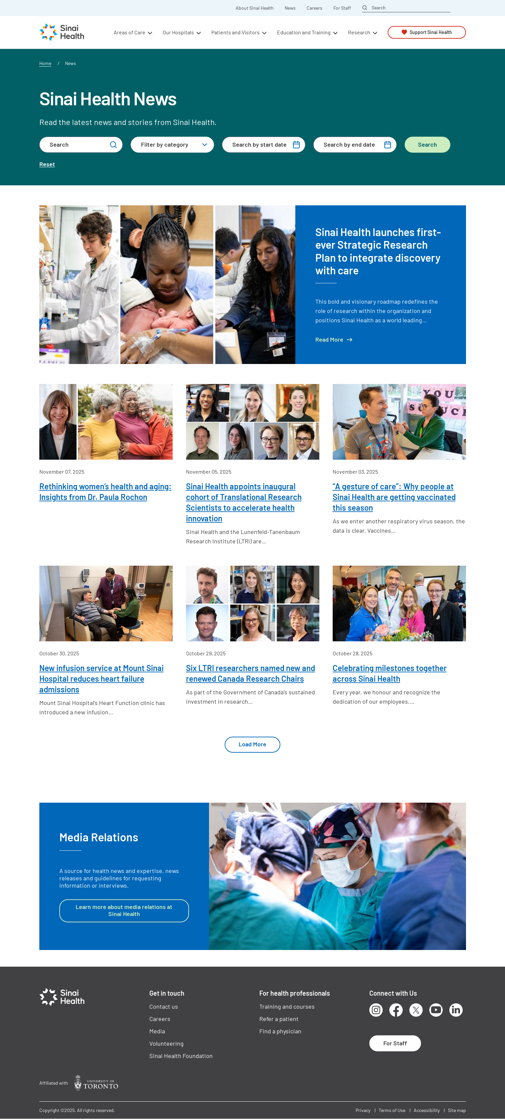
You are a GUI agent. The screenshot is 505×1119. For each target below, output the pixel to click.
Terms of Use (392, 1110)
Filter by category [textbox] (164, 144)
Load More (252, 744)
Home (45, 63)
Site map (457, 1110)
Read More (329, 339)
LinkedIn (456, 1010)
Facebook (396, 1010)
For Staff (342, 8)
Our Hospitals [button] (178, 32)
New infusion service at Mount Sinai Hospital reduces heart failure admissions (101, 678)
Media (157, 1031)
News (290, 8)
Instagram (376, 1010)
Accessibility (427, 1110)
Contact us (163, 1006)
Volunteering (166, 1043)
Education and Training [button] (304, 32)
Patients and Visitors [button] (235, 32)
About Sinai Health (255, 8)
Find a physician (280, 1031)
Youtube (436, 1010)
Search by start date (259, 144)
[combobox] (172, 144)
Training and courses (287, 1006)
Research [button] (359, 32)
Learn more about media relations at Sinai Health (124, 910)
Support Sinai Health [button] (431, 32)
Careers (314, 8)
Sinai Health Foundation (181, 1055)
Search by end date (349, 144)
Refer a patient (279, 1018)
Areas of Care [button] (129, 32)
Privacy (363, 1110)
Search (379, 7)
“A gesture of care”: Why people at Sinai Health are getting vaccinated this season (394, 496)
